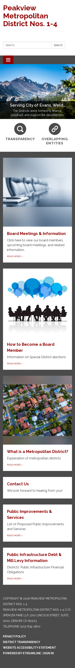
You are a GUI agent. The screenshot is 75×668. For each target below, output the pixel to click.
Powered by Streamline (22, 653)
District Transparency (21, 642)
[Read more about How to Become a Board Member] (37, 319)
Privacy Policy (14, 636)
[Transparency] (20, 132)
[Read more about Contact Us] (37, 488)
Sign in (48, 653)
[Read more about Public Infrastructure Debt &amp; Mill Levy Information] (37, 566)
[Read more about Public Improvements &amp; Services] (37, 523)
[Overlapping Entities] (55, 134)
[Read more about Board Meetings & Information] (37, 210)
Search (58, 45)
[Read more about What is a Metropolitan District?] (37, 423)
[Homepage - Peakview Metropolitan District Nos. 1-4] (37, 16)
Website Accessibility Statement (29, 647)
